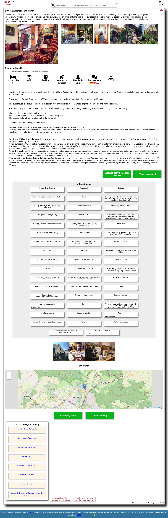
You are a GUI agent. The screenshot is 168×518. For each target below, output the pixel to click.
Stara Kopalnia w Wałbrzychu (26, 429)
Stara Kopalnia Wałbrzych (27, 438)
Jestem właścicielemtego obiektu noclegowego (61, 499)
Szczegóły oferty (68, 416)
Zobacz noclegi (99, 416)
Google (31, 512)
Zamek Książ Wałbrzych (26, 447)
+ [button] (9, 373)
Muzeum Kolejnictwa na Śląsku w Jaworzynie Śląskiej (27, 494)
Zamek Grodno (27, 484)
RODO (79, 515)
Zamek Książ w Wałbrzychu (26, 466)
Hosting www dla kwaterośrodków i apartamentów (84, 499)
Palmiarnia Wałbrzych (26, 475)
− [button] (9, 377)
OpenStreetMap (157, 408)
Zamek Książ (26, 456)
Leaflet (147, 408)
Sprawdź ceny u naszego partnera (117, 174)
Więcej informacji (147, 174)
